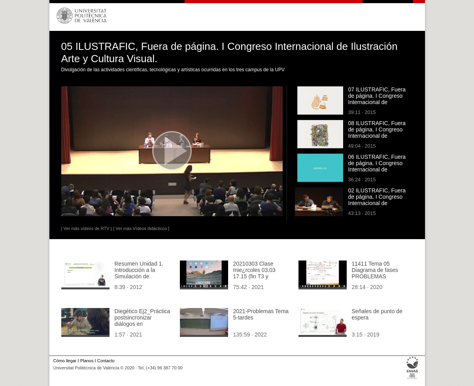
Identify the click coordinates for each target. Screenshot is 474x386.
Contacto (106, 360)
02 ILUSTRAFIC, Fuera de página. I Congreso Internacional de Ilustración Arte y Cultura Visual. (378, 203)
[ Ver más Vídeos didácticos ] (141, 228)
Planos (86, 360)
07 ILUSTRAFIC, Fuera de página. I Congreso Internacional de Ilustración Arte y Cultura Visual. (378, 102)
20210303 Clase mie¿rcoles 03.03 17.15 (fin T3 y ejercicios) (254, 273)
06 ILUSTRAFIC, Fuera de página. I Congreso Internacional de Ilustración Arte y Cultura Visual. (378, 169)
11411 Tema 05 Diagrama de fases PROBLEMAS (375, 270)
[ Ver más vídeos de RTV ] (86, 228)
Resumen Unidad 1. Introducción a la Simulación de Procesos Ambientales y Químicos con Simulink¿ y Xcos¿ (142, 280)
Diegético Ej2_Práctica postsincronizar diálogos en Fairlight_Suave (142, 320)
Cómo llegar (65, 360)
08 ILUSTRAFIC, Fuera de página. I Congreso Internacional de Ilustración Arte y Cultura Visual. (378, 136)
